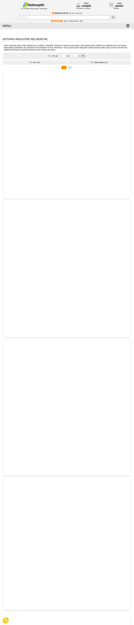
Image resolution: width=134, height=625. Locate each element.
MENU (7, 25)
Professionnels (73, 21)
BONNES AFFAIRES (91, 32)
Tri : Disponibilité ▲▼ (99, 62)
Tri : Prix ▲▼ (35, 62)
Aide (81, 21)
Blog (65, 21)
